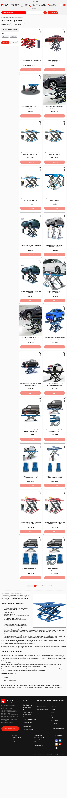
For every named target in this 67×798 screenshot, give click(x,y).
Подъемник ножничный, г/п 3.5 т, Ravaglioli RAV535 (54, 199)
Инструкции (54, 723)
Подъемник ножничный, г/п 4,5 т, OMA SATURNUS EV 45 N (31, 523)
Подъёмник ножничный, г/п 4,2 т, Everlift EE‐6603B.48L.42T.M (54, 384)
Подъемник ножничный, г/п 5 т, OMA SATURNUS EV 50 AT (54, 153)
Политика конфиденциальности (38, 754)
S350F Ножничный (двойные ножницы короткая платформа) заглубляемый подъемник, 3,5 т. (30, 62)
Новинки (39, 704)
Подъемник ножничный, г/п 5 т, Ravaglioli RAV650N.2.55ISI (54, 476)
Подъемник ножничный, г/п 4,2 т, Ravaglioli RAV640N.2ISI (54, 569)
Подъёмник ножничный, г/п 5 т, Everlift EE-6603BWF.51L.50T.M (54, 338)
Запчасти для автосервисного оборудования (27, 705)
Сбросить (14, 42)
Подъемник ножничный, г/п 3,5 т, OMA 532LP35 (31, 292)
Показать (5, 42)
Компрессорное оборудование (27, 725)
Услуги (16, 5)
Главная (53, 704)
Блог (29, 5)
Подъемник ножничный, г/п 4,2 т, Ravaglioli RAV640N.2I (30, 569)
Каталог (12, 5)
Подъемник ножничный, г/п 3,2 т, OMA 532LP (31, 245)
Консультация (53, 12)
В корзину (31, 70)
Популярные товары (42, 707)
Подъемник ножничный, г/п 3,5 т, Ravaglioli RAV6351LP (54, 292)
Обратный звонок (10, 729)
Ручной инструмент (28, 722)
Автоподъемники (27, 710)
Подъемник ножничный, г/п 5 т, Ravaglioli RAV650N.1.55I (30, 430)
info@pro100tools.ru (17, 744)
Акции (18, 5)
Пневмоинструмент (28, 729)
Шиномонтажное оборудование (27, 713)
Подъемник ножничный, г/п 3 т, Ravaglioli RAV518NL (54, 245)
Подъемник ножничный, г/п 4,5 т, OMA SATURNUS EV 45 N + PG (55, 523)
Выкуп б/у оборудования (57, 728)
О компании (22, 5)
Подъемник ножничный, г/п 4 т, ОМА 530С (30, 107)
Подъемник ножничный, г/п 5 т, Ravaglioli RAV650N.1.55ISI (54, 430)
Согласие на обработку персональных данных (56, 754)
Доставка (53, 715)
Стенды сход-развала (28, 717)
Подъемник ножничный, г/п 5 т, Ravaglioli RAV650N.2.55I (30, 476)
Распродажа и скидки (42, 709)
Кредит (53, 717)
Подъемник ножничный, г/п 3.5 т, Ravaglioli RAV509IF (30, 338)
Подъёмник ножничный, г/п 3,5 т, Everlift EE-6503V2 (54, 61)
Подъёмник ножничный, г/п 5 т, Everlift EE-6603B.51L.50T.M (30, 384)
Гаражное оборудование (29, 719)
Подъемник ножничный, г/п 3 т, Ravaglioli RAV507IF (54, 107)
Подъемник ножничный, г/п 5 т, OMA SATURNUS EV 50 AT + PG (30, 199)
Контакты (26, 5)
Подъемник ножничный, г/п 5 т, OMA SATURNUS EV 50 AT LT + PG (30, 153)
